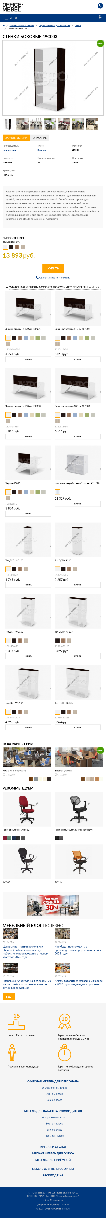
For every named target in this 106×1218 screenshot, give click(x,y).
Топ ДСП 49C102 (14, 631)
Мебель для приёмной (53, 1160)
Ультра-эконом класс (54, 1087)
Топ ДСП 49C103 (64, 631)
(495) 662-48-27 (44, 1204)
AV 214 (58, 882)
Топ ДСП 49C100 (14, 560)
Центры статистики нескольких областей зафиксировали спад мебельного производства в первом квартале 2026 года (25, 952)
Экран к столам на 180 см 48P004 (72, 406)
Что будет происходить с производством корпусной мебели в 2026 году (78, 950)
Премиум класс (54, 1135)
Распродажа (53, 1175)
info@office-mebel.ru (53, 1200)
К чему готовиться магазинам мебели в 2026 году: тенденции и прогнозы (79, 982)
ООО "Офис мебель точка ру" (64, 1196)
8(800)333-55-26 (61, 1204)
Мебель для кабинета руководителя (53, 1111)
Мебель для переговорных (53, 1169)
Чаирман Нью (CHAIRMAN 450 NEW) (74, 829)
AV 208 (6, 882)
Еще (8, 996)
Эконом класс (54, 1093)
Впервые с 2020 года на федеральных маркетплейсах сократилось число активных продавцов (27, 984)
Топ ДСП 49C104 (14, 703)
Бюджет (59, 770)
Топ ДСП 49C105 (64, 703)
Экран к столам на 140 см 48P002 (72, 328)
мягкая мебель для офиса (53, 1153)
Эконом (41, 150)
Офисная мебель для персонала (53, 1081)
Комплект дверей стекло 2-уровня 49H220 (77, 483)
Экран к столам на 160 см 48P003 (23, 406)
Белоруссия (9, 150)
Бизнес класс (54, 1100)
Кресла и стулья (53, 1147)
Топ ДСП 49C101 (64, 560)
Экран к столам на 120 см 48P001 (23, 328)
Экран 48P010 (12, 483)
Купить (53, 268)
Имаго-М (7, 770)
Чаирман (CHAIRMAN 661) (16, 829)
